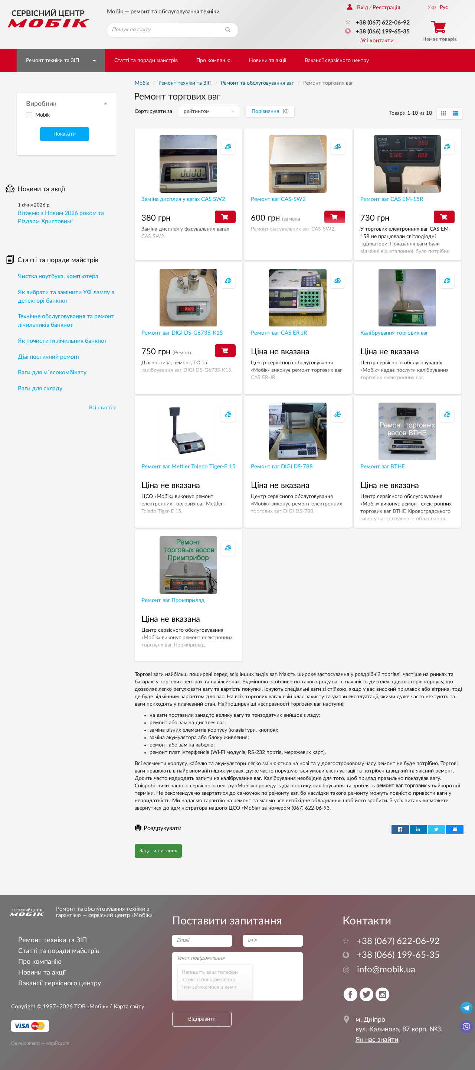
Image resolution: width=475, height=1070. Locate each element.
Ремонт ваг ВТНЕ (382, 466)
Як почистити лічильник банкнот (62, 341)
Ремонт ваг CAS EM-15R (391, 199)
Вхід (357, 7)
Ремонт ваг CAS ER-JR (279, 333)
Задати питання (158, 850)
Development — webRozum (40, 1043)
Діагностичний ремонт (49, 357)
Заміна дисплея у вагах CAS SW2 (183, 199)
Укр (432, 7)
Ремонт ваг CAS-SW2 (278, 199)
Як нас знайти (377, 1040)
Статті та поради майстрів (146, 60)
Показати (64, 134)
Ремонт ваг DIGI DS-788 (282, 466)
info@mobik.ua (379, 969)
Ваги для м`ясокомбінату (52, 372)
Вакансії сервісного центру (337, 60)
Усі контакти (377, 40)
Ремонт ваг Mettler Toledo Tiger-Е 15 (188, 466)
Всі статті (102, 407)
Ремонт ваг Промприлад (172, 600)
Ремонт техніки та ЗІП (52, 60)
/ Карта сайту (126, 1006)
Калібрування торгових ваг (394, 333)
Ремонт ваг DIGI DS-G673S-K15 (182, 333)
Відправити (202, 1019)
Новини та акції (267, 60)
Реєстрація (386, 7)
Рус (444, 7)
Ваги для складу (40, 388)
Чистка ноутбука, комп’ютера (58, 276)
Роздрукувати (158, 828)
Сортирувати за (153, 111)
